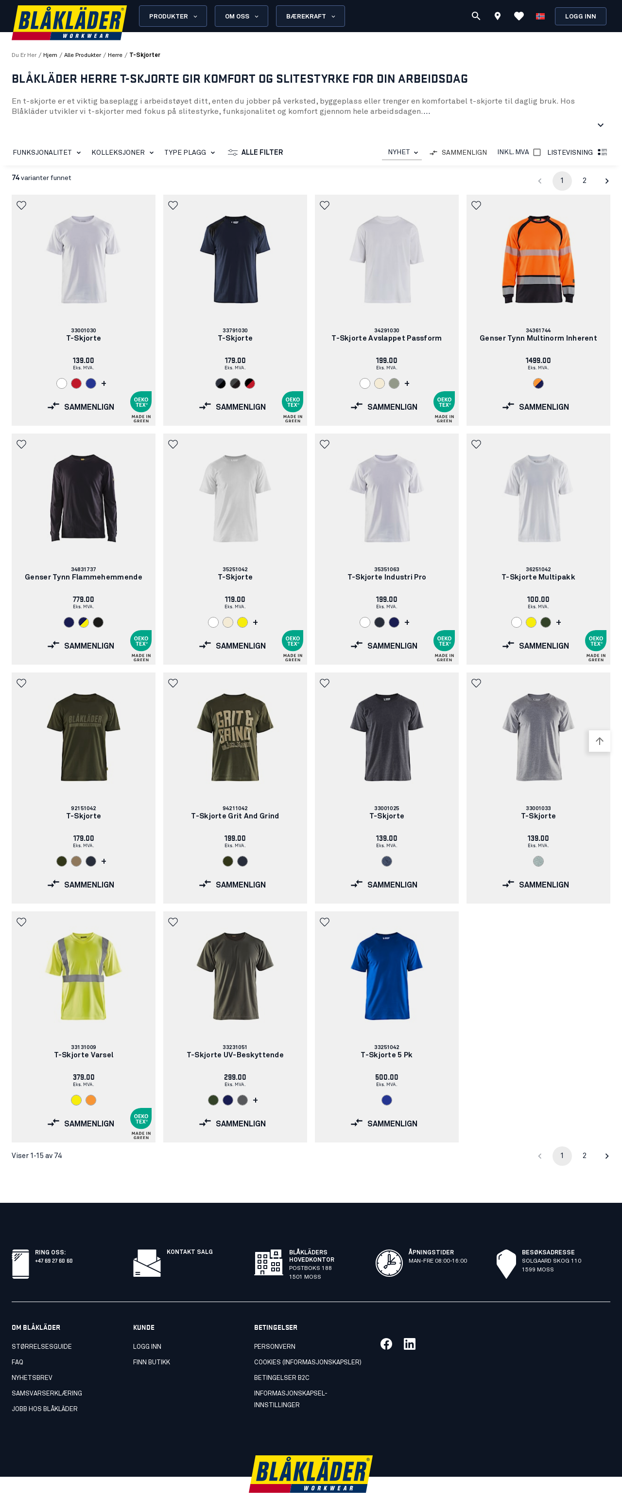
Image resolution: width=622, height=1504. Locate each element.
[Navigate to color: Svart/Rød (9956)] (249, 383)
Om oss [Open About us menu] (242, 16)
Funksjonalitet (49, 153)
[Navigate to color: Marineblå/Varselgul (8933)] (83, 622)
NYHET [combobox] (399, 152)
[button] (22, 205)
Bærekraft (311, 16)
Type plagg (191, 153)
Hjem (50, 55)
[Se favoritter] (519, 16)
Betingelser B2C (282, 1357)
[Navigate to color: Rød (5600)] (76, 383)
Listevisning (577, 153)
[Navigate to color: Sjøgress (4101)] (394, 383)
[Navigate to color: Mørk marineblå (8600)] (379, 622)
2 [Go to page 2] (585, 180)
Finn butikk (151, 1341)
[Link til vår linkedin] (409, 1322)
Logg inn (580, 17)
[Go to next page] (607, 181)
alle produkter (82, 55)
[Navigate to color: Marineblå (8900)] (69, 622)
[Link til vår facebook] (386, 1322)
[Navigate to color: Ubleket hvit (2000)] (379, 383)
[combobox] (402, 152)
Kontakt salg (190, 1231)
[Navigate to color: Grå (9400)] (242, 1100)
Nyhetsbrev (32, 1357)
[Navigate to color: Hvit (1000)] (61, 383)
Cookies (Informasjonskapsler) (308, 1341)
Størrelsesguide (42, 1326)
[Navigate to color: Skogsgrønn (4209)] (61, 861)
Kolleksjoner (124, 153)
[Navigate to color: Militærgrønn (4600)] (545, 622)
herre (115, 55)
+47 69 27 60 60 (54, 1238)
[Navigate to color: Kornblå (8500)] (91, 383)
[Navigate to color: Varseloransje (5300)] (91, 1100)
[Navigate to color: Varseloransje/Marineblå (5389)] (538, 383)
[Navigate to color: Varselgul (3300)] (242, 622)
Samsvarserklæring (47, 1372)
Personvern (274, 1326)
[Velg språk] (540, 16)
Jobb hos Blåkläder (45, 1388)
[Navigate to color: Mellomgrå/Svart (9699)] (235, 383)
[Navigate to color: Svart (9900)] (98, 622)
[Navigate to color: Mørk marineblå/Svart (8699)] (220, 383)
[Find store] (497, 17)
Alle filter (255, 153)
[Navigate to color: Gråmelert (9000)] (538, 861)
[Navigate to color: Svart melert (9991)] (386, 861)
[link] (84, 310)
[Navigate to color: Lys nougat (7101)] (76, 861)
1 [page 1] (562, 180)
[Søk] (476, 16)
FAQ (17, 1341)
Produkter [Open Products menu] (174, 16)
